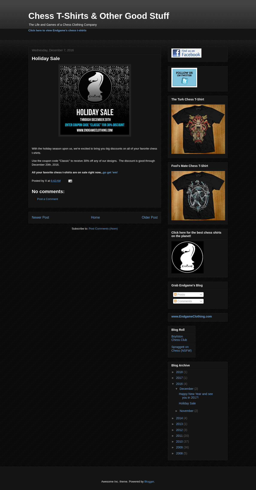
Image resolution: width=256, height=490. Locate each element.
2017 (180, 378)
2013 (180, 424)
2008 (180, 453)
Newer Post (40, 217)
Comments (183, 301)
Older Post (150, 217)
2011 (180, 435)
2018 (180, 372)
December (187, 388)
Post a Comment (47, 199)
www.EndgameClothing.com (191, 316)
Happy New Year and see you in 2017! (196, 395)
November (187, 411)
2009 (180, 447)
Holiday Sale (187, 403)
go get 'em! (110, 172)
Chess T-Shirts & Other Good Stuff (98, 16)
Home (95, 217)
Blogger (149, 481)
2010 (180, 441)
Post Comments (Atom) (103, 228)
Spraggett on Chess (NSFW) (181, 348)
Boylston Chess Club (179, 338)
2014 (180, 418)
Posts (179, 294)
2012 (180, 430)
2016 (180, 384)
